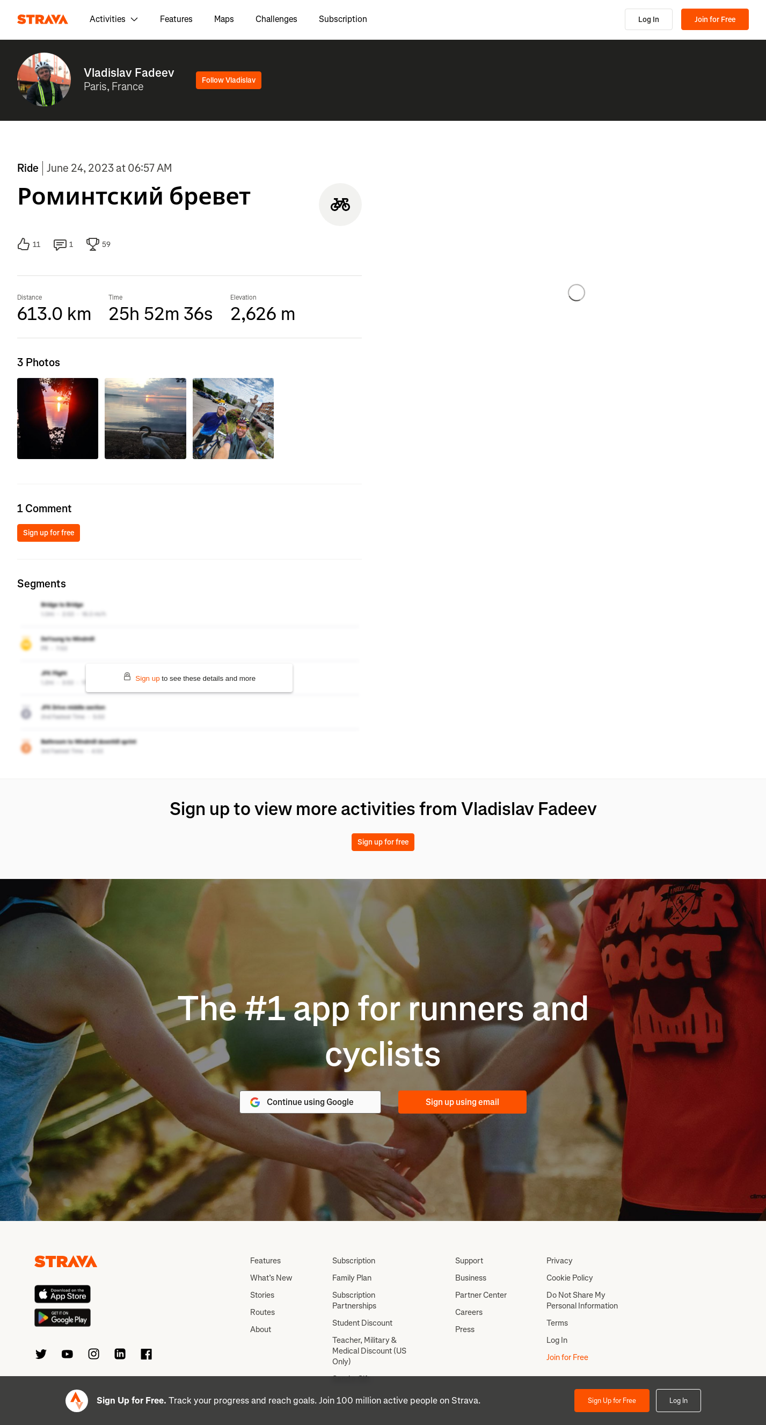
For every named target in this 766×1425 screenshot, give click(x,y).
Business (470, 1278)
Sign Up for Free (612, 1400)
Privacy (559, 1260)
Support (469, 1260)
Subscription (343, 19)
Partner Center (481, 1295)
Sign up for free (48, 533)
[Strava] (42, 19)
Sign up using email (462, 1102)
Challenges (276, 19)
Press (465, 1329)
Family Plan (351, 1278)
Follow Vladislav (229, 80)
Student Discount (362, 1323)
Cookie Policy (569, 1278)
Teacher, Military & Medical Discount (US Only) (369, 1351)
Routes (262, 1312)
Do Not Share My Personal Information (582, 1300)
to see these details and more (189, 677)
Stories (262, 1295)
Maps (224, 19)
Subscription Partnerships (354, 1300)
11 (28, 244)
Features (176, 19)
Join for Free (715, 19)
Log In (648, 19)
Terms (557, 1323)
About (260, 1329)
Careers (469, 1312)
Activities (114, 19)
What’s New (271, 1278)
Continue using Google (301, 1102)
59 (98, 244)
